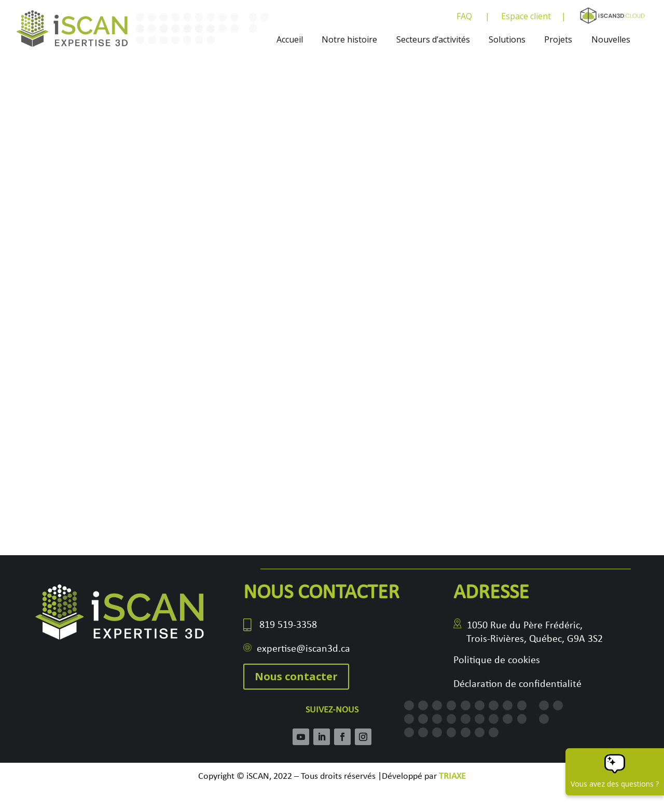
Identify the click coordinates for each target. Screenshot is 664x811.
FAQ (464, 17)
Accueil (289, 40)
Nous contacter (296, 676)
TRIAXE (452, 776)
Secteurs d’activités (433, 40)
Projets (558, 40)
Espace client (526, 17)
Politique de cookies (496, 660)
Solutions (507, 40)
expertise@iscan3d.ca (303, 649)
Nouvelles (610, 40)
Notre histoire (349, 40)
